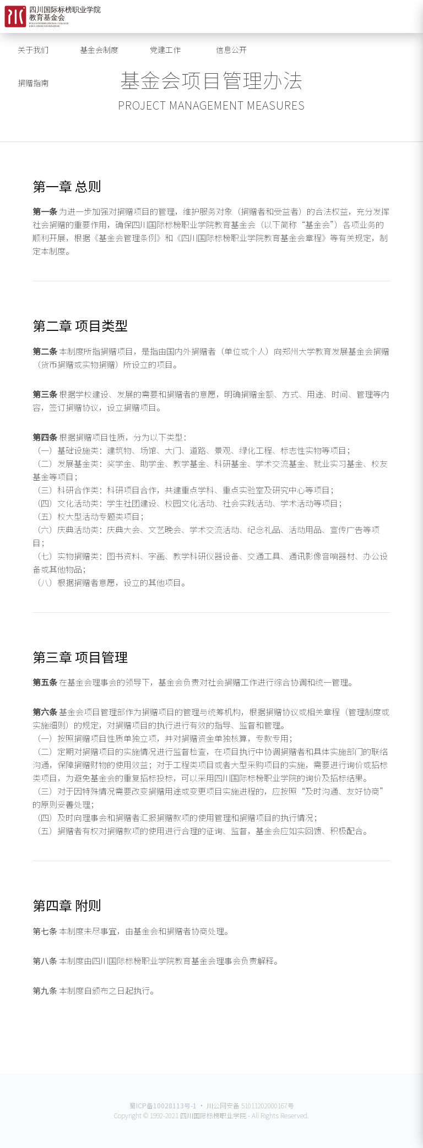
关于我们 (33, 49)
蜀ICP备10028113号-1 (163, 1105)
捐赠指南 (33, 82)
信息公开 (231, 49)
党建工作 (165, 49)
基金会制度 (99, 49)
